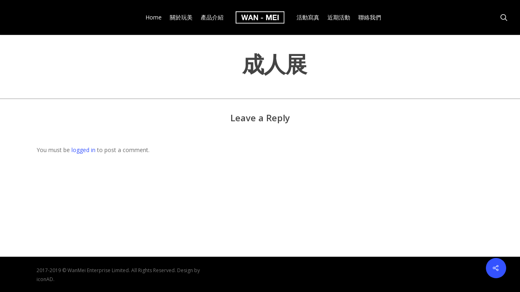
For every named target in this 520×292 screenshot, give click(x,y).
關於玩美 (181, 17)
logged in (83, 150)
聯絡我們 (369, 17)
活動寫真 (308, 17)
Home (153, 17)
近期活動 (338, 17)
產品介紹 (212, 17)
